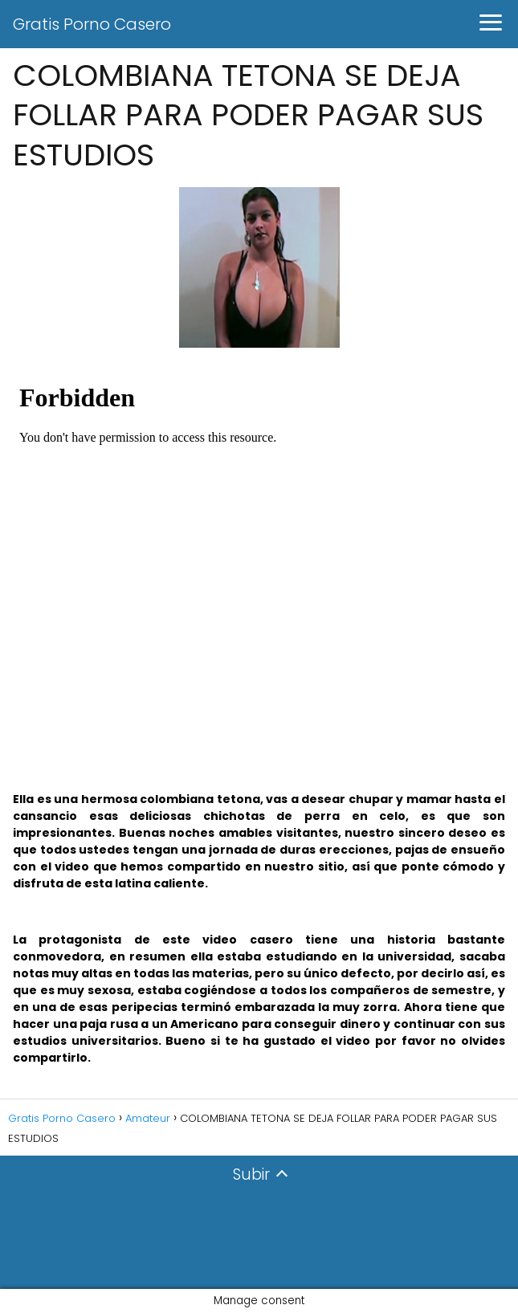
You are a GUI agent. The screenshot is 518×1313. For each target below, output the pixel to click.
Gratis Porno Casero (92, 24)
